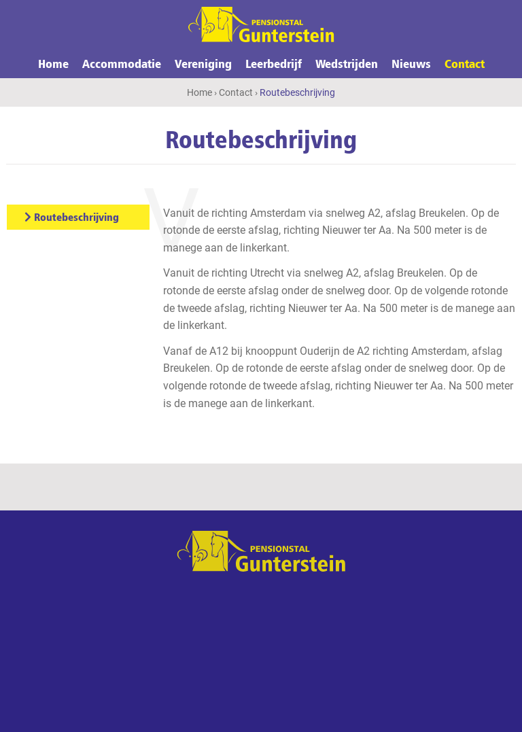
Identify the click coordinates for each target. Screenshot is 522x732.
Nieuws (411, 63)
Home (53, 63)
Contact (465, 63)
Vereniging (203, 63)
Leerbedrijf (273, 63)
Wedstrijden (346, 63)
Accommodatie (121, 63)
